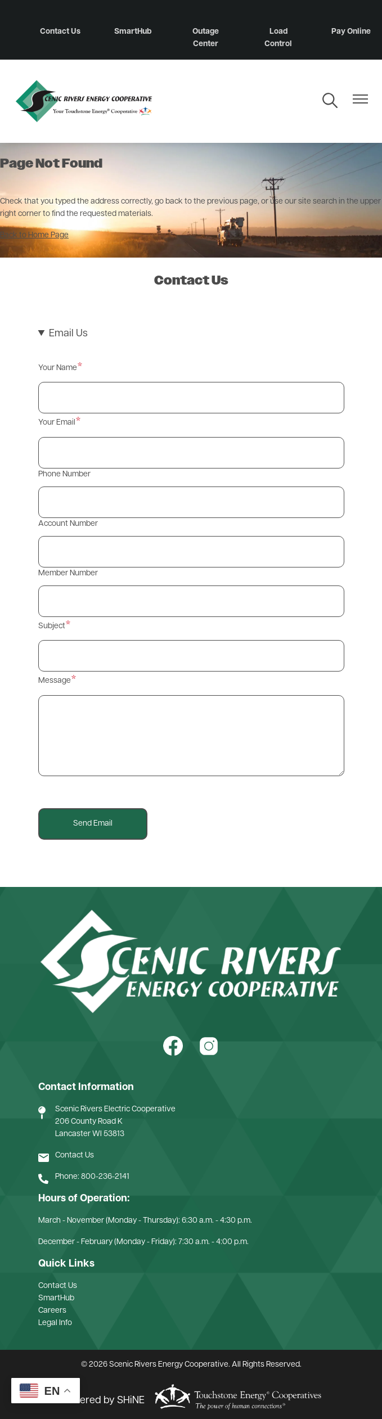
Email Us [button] (68, 333)
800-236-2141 (105, 1177)
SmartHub (132, 32)
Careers (52, 1311)
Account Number (68, 524)
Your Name (57, 368)
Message (54, 681)
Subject (51, 626)
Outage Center (205, 38)
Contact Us (60, 32)
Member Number (68, 573)
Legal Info (55, 1323)
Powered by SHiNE (102, 1400)
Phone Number (64, 474)
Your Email (56, 422)
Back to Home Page (34, 235)
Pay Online (351, 32)
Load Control (278, 38)
